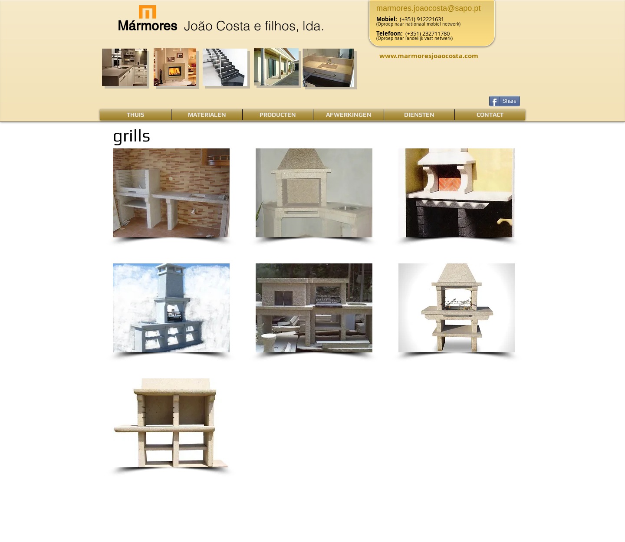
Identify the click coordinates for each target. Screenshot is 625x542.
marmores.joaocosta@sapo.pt (428, 8)
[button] (171, 192)
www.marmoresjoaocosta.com (428, 55)
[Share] (504, 101)
